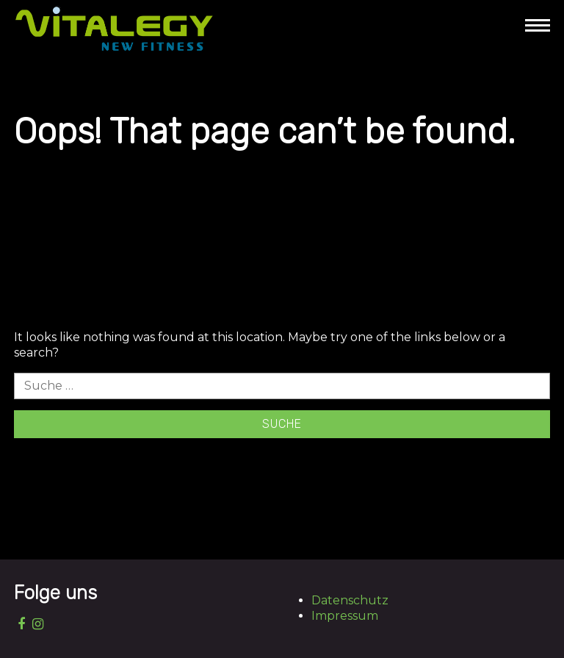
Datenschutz (349, 600)
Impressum (344, 616)
